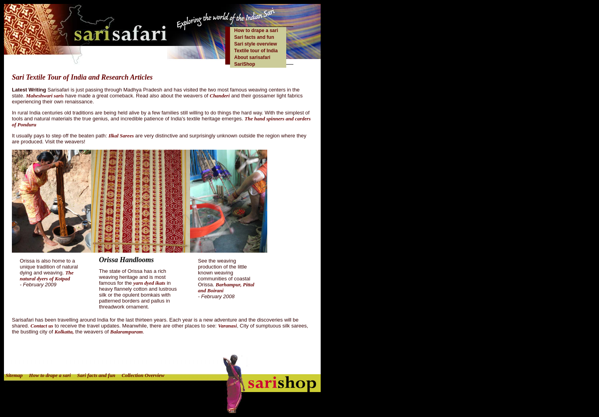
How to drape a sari (256, 30)
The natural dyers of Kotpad (47, 276)
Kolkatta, (64, 332)
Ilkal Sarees (121, 136)
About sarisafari (252, 57)
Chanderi (220, 96)
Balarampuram (126, 332)
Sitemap (14, 375)
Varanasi (227, 326)
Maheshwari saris (45, 96)
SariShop (244, 64)
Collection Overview (143, 375)
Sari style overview (255, 44)
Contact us (41, 326)
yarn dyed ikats (149, 283)
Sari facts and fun (254, 37)
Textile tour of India (256, 50)
